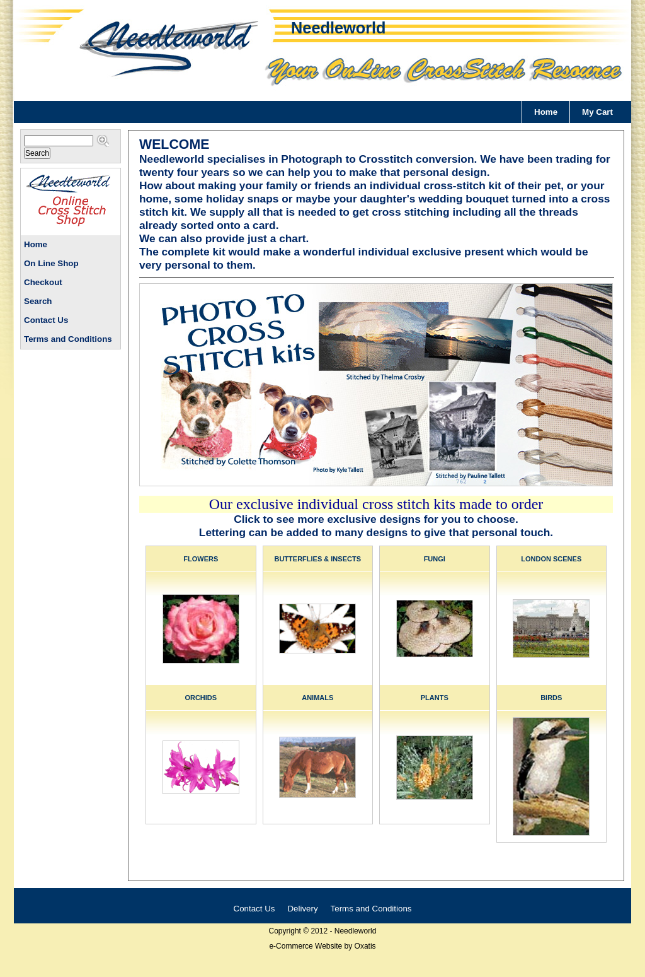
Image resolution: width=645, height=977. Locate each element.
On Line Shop (51, 263)
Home (545, 112)
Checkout (43, 282)
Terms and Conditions (68, 339)
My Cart (597, 112)
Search (38, 301)
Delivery (302, 908)
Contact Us (46, 320)
